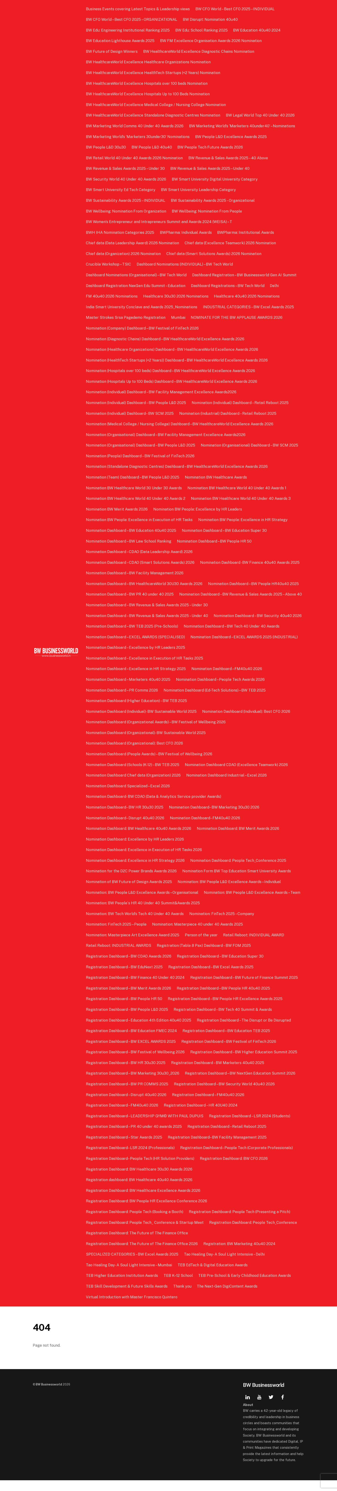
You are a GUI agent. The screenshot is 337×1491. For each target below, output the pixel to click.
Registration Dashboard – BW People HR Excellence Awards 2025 (225, 1009)
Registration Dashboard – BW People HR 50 (124, 1009)
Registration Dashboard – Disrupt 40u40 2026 (126, 1105)
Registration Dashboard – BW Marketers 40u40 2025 (217, 1073)
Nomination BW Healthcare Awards (216, 477)
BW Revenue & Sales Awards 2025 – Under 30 (125, 168)
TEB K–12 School (178, 1286)
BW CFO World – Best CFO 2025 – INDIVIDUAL (235, 9)
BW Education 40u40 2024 (257, 30)
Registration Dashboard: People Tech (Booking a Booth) (135, 1222)
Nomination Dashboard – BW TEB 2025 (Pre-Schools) (132, 637)
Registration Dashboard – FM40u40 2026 (208, 1105)
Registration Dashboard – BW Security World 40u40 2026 (224, 1095)
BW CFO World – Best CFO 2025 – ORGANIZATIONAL (132, 19)
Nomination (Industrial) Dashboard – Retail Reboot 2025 (228, 413)
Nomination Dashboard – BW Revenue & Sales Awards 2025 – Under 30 (147, 616)
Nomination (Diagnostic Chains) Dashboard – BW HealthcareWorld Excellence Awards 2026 (165, 339)
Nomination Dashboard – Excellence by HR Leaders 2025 (136, 658)
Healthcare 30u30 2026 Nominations (176, 296)
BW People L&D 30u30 (106, 147)
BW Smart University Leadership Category (198, 190)
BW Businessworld (49, 1395)
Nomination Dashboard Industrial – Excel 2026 (227, 786)
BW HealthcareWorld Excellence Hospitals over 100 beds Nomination (147, 83)
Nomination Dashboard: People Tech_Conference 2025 (238, 871)
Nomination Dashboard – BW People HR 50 (214, 541)
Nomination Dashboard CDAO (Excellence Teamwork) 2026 (236, 775)
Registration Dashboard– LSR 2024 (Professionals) (130, 1158)
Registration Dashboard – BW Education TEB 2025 (226, 1041)
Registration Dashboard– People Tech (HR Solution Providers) (140, 1169)
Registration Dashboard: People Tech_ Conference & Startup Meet (145, 1233)
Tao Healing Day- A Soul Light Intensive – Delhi (224, 1265)
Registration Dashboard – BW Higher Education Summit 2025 (243, 1063)
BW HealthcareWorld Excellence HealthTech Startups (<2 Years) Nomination (153, 73)
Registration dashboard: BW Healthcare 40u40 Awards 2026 (139, 1190)
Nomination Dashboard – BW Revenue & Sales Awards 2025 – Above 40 (147, 605)
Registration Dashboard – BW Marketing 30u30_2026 (133, 1084)
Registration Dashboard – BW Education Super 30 (220, 967)
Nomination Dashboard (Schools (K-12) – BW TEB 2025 (133, 775)
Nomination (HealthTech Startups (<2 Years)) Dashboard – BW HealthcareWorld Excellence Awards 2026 (177, 360)
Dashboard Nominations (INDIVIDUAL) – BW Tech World (185, 264)
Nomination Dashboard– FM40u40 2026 (205, 828)
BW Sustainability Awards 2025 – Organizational (213, 200)
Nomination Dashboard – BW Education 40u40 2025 (131, 530)
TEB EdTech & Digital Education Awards (213, 1275)
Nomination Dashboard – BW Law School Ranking (129, 541)
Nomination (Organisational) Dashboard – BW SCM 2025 (249, 445)
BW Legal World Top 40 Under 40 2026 (260, 115)
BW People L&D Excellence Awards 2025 (231, 137)
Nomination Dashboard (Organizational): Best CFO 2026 (134, 754)
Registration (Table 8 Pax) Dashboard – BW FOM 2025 (204, 956)
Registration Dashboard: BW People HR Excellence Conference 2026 (147, 1212)
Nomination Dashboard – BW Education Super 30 (224, 530)
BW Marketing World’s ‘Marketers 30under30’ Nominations (138, 137)
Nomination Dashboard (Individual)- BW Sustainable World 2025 (141, 722)
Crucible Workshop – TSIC (109, 264)
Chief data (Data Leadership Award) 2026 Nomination (132, 243)
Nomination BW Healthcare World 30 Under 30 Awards (134, 488)
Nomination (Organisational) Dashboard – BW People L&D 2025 (141, 445)
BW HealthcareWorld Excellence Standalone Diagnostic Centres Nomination (153, 115)
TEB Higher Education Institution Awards (122, 1286)
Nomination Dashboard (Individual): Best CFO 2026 (246, 722)
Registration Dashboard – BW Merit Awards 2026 (129, 999)
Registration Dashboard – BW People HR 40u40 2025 (223, 999)
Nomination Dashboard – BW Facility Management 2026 (135, 573)
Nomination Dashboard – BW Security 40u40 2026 (258, 626)
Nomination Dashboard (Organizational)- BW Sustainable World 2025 (146, 743)
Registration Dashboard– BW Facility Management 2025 (217, 1148)
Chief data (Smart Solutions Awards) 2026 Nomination (214, 254)
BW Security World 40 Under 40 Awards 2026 (126, 179)
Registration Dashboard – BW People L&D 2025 (127, 1020)
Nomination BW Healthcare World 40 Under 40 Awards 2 (136, 498)
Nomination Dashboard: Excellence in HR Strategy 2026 (135, 871)
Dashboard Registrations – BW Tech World (228, 286)
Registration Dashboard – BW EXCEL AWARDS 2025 (131, 1052)
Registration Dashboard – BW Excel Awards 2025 (211, 977)
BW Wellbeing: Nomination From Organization (126, 211)
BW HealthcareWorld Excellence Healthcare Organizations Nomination (148, 62)
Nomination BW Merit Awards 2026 (117, 509)
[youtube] (259, 1407)
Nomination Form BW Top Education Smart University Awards (237, 882)
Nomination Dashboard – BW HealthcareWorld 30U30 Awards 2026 (144, 584)
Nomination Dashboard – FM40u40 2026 (227, 679)
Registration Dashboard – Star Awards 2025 (124, 1148)
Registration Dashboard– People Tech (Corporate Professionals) (236, 1158)
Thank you (182, 1297)
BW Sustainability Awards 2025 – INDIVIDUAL (126, 200)
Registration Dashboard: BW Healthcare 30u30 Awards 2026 (139, 1180)
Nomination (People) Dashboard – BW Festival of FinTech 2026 (140, 456)
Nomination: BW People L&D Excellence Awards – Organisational (142, 903)
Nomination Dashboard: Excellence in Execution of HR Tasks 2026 (144, 860)
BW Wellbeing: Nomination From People (207, 211)
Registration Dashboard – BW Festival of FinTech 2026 (229, 1052)
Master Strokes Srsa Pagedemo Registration (126, 317)
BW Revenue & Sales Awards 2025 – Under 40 (210, 168)
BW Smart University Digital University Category (215, 179)
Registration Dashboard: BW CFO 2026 (234, 1169)
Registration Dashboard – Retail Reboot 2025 (227, 1137)
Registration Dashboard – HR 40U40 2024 (201, 1116)
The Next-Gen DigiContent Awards (227, 1297)
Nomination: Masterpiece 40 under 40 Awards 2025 (197, 935)
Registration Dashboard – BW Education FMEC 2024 (131, 1041)
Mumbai (178, 317)
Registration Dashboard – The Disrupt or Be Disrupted (244, 1031)
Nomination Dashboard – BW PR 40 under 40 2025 (130, 594)
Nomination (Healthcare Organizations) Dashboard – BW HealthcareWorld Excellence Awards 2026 (172, 349)
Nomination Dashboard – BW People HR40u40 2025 (253, 584)
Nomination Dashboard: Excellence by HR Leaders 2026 (135, 850)
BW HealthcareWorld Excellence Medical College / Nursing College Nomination (156, 105)
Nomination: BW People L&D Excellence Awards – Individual (229, 892)
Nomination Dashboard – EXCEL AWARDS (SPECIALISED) (135, 647)
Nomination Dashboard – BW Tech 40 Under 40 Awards (232, 637)
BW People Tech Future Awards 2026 (210, 147)
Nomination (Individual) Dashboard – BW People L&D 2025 (136, 403)
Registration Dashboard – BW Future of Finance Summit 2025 (244, 988)
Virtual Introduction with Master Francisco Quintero (132, 1307)
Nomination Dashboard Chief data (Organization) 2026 (133, 786)
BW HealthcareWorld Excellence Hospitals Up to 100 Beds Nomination (148, 94)
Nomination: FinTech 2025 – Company (222, 924)
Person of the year (201, 945)
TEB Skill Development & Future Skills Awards (127, 1297)
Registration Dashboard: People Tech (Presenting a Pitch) (239, 1222)
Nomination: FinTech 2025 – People (116, 935)
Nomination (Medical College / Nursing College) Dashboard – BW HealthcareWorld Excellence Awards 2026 (180, 424)
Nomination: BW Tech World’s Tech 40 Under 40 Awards (135, 924)
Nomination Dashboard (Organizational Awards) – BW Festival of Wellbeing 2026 (156, 733)
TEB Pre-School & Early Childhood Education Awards (244, 1286)
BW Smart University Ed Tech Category (121, 190)
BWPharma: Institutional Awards (245, 232)
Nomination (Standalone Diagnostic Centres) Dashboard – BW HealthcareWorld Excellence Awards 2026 (177, 466)
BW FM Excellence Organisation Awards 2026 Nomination (211, 41)
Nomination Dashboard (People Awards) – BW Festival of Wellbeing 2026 (149, 765)
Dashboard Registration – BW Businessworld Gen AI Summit (244, 275)
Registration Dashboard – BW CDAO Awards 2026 (129, 967)
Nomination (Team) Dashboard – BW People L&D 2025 (133, 477)
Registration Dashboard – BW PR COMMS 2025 (127, 1095)
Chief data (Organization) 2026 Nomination (123, 254)
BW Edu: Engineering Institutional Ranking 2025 (128, 30)
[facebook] (282, 1407)
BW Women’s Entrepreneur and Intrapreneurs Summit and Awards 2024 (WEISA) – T (159, 222)
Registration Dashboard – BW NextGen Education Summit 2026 (240, 1084)
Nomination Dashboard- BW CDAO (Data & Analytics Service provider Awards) (154, 807)
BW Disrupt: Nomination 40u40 (210, 19)
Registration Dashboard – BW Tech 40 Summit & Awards (223, 1020)
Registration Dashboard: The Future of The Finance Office (137, 1244)
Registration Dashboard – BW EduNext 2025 (124, 977)
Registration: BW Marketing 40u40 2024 (240, 1254)
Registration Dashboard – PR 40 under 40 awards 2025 (134, 1137)
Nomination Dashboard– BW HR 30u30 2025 (125, 818)
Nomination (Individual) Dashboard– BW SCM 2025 (130, 413)
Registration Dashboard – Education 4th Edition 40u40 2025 (139, 1031)
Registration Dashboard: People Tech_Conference (253, 1233)
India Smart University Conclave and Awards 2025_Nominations (142, 307)
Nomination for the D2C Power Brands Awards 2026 (131, 882)
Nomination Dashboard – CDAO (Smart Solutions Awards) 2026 (140, 562)
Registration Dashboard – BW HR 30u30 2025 (126, 1073)
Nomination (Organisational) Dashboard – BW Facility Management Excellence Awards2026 (166, 435)
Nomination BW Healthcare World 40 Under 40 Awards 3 (241, 498)
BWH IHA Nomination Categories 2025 (120, 232)
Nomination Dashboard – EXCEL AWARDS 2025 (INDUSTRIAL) (244, 647)
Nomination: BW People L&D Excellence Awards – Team (252, 903)
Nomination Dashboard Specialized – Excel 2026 (128, 796)
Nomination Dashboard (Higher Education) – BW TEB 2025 (136, 711)
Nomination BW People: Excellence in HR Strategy (243, 520)
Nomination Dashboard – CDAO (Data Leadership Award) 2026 (139, 552)
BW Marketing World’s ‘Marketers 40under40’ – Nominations (242, 126)
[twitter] (271, 1407)
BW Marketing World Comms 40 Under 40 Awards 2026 (135, 126)
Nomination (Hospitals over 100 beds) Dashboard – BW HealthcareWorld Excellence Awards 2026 (171, 371)
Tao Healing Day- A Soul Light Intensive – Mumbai (129, 1275)
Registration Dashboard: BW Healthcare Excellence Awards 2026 (143, 1201)
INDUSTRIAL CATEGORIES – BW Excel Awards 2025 (248, 307)
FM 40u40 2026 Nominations (112, 296)
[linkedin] (247, 1407)
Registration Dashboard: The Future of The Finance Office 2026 (142, 1254)
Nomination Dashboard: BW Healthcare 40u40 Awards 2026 (139, 839)
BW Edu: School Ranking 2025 (202, 30)
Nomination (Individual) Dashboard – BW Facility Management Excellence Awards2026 (161, 392)
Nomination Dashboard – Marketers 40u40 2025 (128, 690)
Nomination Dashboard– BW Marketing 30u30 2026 (214, 818)
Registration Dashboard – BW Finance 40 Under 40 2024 (135, 988)
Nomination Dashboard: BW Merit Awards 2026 (238, 839)
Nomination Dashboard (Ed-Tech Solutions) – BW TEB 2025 (215, 701)
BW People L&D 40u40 (152, 147)
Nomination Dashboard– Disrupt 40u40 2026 (125, 828)
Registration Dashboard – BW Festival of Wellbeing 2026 (135, 1063)
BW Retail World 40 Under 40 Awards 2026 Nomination (134, 158)
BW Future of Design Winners (112, 51)
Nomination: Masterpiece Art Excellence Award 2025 (133, 945)
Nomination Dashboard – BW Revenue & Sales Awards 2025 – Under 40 (147, 626)
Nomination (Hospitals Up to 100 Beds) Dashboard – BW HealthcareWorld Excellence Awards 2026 (172, 381)
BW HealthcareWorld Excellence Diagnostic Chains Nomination (198, 51)
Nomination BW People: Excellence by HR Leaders (198, 509)
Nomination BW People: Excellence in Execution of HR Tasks (139, 520)
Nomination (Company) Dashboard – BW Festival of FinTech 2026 (142, 328)
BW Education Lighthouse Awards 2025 (120, 41)
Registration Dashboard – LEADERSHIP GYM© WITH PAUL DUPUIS (145, 1126)
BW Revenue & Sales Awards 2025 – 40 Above (228, 158)
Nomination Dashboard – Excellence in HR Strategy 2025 (136, 679)
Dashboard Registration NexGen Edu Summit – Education (136, 286)
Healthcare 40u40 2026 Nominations (247, 296)
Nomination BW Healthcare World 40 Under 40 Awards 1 (237, 488)
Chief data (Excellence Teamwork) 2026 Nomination (230, 243)
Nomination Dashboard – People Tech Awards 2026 (220, 690)
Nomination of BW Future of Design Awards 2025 (129, 892)
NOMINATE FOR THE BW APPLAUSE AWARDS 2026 (237, 317)
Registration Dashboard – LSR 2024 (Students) (249, 1126)
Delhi (274, 286)
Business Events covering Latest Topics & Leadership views (138, 9)
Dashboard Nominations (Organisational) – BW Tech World (136, 275)
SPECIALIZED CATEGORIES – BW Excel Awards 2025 (132, 1265)
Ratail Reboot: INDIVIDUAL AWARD (253, 945)
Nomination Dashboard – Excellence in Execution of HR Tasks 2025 (145, 669)
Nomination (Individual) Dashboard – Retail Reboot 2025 (240, 403)
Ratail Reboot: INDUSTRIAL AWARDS (119, 956)
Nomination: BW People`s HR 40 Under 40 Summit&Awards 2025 (143, 914)
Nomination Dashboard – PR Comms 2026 (122, 701)
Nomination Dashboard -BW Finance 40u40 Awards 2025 (250, 562)
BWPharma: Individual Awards (186, 232)
